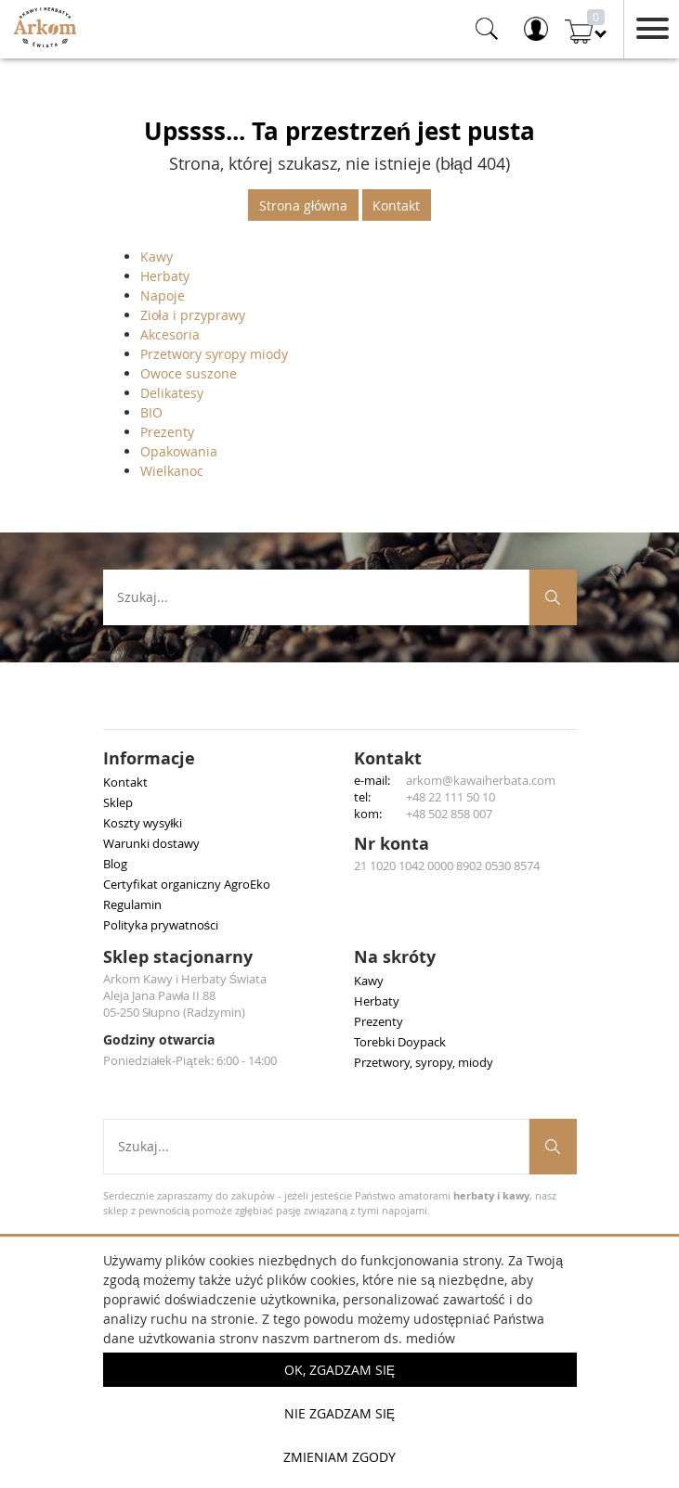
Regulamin (132, 904)
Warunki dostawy (151, 843)
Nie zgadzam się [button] (339, 1413)
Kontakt (396, 205)
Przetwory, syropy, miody (423, 1062)
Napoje (162, 295)
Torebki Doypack (400, 1041)
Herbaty (164, 276)
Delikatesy (171, 393)
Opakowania (178, 451)
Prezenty (167, 432)
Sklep (118, 802)
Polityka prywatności (161, 925)
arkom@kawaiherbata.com (480, 780)
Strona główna (303, 205)
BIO (151, 412)
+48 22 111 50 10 (450, 797)
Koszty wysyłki (143, 823)
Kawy (156, 256)
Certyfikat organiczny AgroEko (186, 884)
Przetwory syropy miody (214, 354)
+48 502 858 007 (449, 813)
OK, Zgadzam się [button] (339, 1370)
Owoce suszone (188, 373)
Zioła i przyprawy (192, 315)
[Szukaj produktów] (553, 597)
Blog (115, 863)
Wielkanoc (171, 471)
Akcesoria (170, 334)
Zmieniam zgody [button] (339, 1457)
